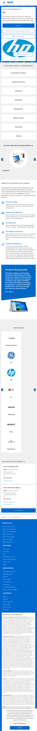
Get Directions (7, 482)
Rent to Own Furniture (8, 528)
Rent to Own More (7, 536)
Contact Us (6, 550)
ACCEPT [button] (19, 728)
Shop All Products (7, 543)
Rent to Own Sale (7, 541)
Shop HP (18, 25)
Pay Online (6, 553)
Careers (5, 598)
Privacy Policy (7, 580)
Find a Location (18, 36)
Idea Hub (5, 578)
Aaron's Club (6, 563)
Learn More (9, 293)
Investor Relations (8, 603)
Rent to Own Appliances (9, 533)
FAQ (4, 555)
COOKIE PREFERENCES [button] (19, 723)
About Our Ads (7, 608)
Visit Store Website (8, 503)
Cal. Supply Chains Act (9, 588)
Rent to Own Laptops (8, 538)
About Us (5, 600)
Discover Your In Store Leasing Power (18, 31)
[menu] (18, 2)
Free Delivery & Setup (9, 573)
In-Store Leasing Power (9, 561)
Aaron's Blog (6, 606)
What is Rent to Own (9, 558)
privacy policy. (9, 718)
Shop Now (6, 175)
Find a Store (18, 512)
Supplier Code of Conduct (10, 591)
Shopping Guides (7, 575)
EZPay (4, 566)
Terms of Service (7, 583)
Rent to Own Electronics (9, 530)
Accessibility (6, 586)
